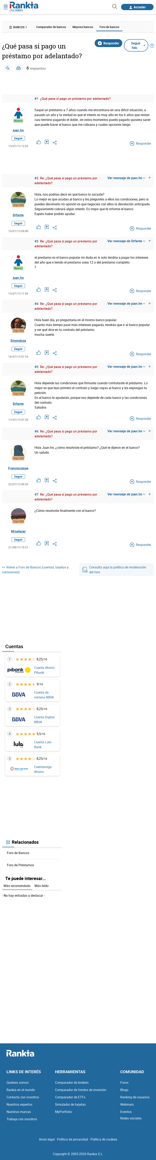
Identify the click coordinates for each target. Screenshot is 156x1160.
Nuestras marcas (18, 1112)
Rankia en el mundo (20, 1090)
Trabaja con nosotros (21, 1119)
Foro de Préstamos (20, 865)
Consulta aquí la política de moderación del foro (114, 570)
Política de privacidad (72, 1139)
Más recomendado (17, 886)
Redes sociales (131, 1118)
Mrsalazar (18, 531)
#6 (36, 432)
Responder (108, 43)
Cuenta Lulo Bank (42, 744)
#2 (36, 178)
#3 (36, 241)
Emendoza (18, 341)
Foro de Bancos (18, 853)
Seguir (18, 138)
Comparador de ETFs (70, 1097)
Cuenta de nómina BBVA (44, 695)
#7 (36, 495)
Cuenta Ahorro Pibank (44, 670)
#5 (36, 367)
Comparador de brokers (72, 1082)
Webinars (127, 1104)
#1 (36, 98)
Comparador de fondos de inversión (80, 1090)
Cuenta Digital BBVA (44, 720)
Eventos (126, 1112)
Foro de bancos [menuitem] (109, 27)
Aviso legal (47, 1139)
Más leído (42, 886)
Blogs (124, 1090)
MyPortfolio (63, 1112)
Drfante (18, 215)
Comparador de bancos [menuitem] (51, 27)
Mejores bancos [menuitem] (83, 27)
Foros (124, 1082)
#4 (36, 304)
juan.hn (18, 130)
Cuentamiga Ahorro (43, 769)
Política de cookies (103, 1139)
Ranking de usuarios (135, 1097)
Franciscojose (18, 468)
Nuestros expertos (19, 1104)
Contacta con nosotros (22, 1097)
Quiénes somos (17, 1082)
